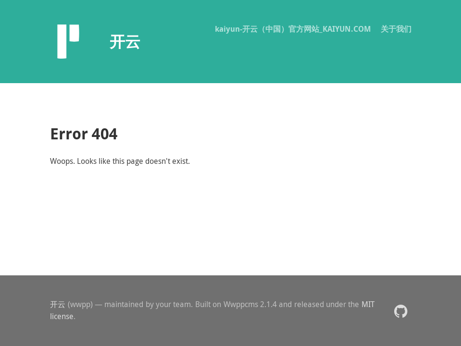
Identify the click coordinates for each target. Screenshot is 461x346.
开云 (58, 304)
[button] (400, 310)
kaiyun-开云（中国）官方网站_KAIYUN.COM (293, 29)
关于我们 (396, 29)
